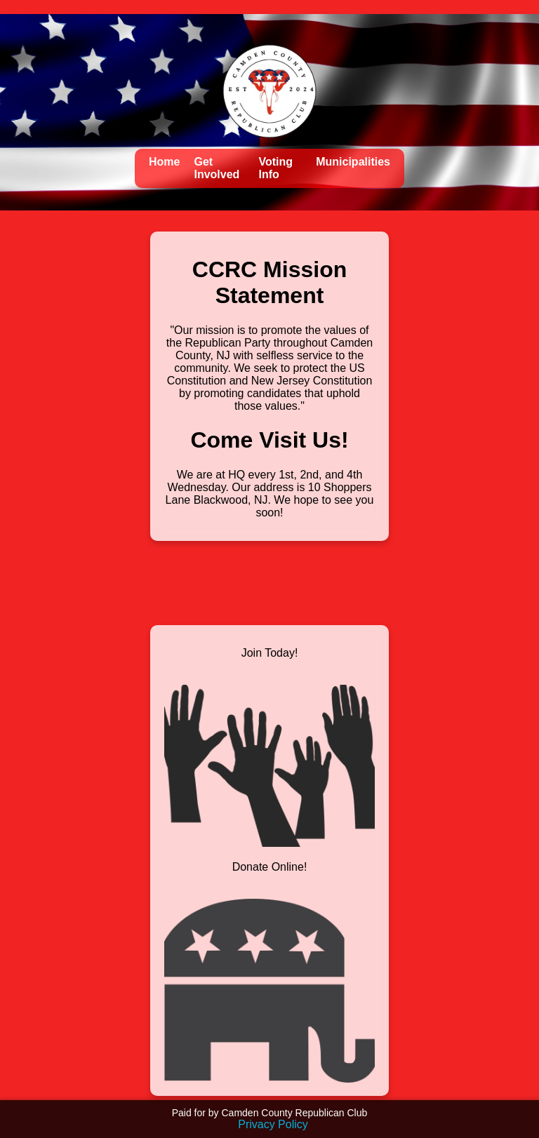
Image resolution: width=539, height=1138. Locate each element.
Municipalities (353, 162)
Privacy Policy (273, 1124)
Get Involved (216, 168)
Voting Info (275, 168)
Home (164, 162)
